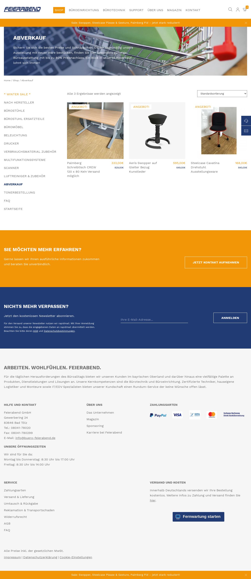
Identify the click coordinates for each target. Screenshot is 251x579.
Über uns (155, 10)
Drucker (11, 143)
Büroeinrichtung (84, 10)
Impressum (12, 557)
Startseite (13, 209)
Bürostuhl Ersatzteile (24, 119)
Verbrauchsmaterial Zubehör (30, 151)
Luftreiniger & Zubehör (24, 176)
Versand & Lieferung (19, 497)
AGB (35, 331)
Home (7, 80)
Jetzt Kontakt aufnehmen (216, 262)
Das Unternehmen (100, 412)
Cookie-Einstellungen (76, 557)
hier (153, 500)
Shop (59, 10)
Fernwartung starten (201, 516)
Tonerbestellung (19, 192)
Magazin (174, 10)
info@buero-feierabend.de (35, 438)
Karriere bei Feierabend (104, 432)
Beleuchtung (15, 135)
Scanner (11, 168)
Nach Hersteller (19, 102)
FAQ (7, 201)
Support (136, 10)
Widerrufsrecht (15, 517)
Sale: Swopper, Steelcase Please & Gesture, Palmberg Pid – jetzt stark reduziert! (125, 22)
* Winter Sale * (17, 94)
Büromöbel (13, 127)
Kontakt (193, 10)
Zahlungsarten (15, 490)
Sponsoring (95, 426)
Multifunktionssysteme (25, 160)
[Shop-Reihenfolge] (222, 93)
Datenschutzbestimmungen (59, 331)
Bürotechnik (114, 10)
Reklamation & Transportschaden (29, 510)
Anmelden (230, 318)
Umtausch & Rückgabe (21, 503)
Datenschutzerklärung (40, 557)
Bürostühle (14, 110)
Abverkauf (13, 184)
